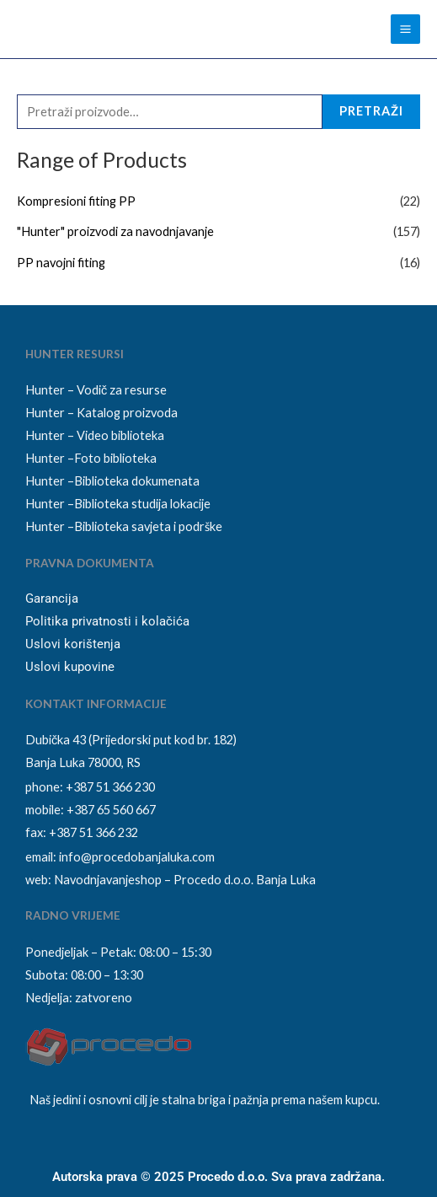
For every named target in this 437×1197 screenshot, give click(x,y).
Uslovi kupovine (70, 666)
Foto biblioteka (115, 458)
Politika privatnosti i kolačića (107, 621)
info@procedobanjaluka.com (137, 857)
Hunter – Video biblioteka (94, 435)
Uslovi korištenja (72, 644)
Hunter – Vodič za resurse (96, 390)
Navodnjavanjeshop (108, 879)
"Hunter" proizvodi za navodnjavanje (115, 231)
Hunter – (49, 458)
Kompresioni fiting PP (76, 201)
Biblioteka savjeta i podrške (148, 526)
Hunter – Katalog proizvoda (101, 412)
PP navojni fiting (61, 262)
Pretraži (371, 111)
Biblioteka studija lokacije (142, 504)
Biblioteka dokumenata (137, 481)
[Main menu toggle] (405, 29)
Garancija (51, 598)
